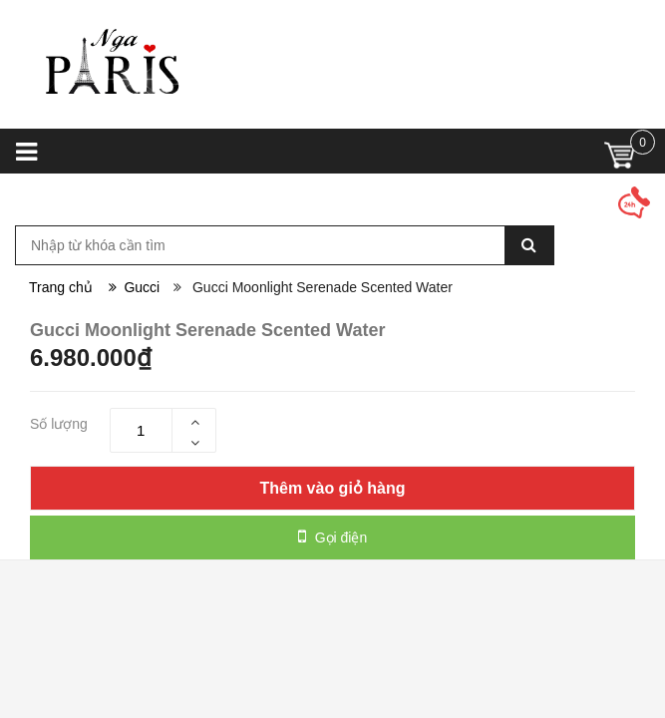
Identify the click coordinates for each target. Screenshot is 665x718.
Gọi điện (332, 536)
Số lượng (59, 424)
